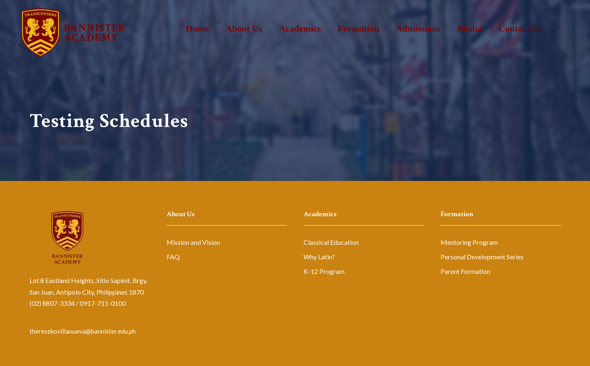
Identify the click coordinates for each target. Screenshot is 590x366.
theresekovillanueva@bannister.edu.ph (82, 331)
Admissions (418, 28)
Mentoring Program (469, 242)
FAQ (173, 257)
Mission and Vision (193, 242)
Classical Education (331, 242)
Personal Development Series (482, 257)
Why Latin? (319, 257)
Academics (300, 28)
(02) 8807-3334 (52, 303)
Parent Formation (465, 271)
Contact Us (520, 28)
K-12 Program (324, 271)
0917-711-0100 (103, 303)
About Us (243, 28)
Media (469, 28)
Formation (358, 28)
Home (197, 28)
